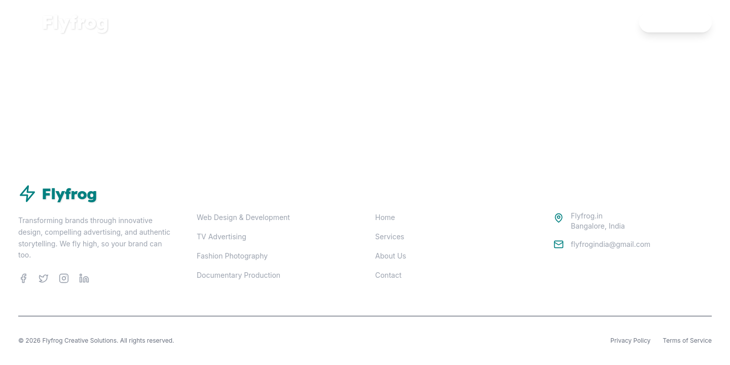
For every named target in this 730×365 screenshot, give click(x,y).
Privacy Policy (630, 340)
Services (608, 22)
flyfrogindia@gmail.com (610, 244)
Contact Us (675, 22)
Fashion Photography (232, 255)
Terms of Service (687, 340)
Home (565, 22)
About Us (390, 255)
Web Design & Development (243, 217)
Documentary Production (238, 275)
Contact (388, 275)
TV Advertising (221, 236)
